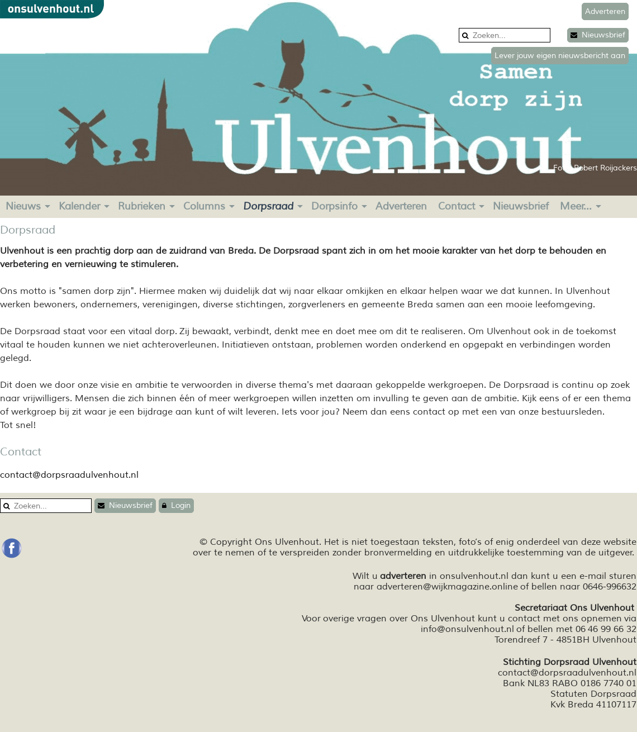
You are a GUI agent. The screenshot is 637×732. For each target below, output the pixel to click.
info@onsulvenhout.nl (467, 629)
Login (176, 505)
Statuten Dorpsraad (593, 694)
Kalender (79, 206)
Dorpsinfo (334, 206)
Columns (204, 206)
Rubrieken (141, 206)
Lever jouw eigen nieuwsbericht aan (560, 55)
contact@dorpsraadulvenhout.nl (69, 475)
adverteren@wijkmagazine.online (447, 586)
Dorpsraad (268, 206)
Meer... (576, 206)
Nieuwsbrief (598, 35)
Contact (456, 206)
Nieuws (23, 206)
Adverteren (401, 206)
